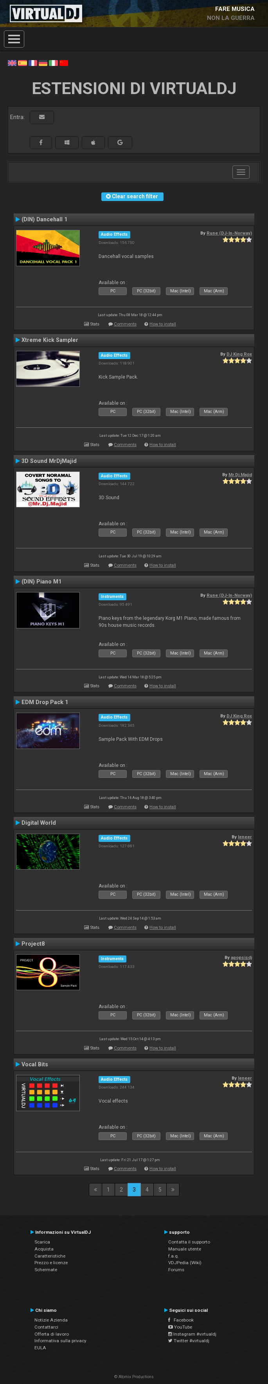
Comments (125, 324)
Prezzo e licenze (51, 1262)
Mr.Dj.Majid (240, 474)
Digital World (39, 823)
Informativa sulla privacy (60, 1340)
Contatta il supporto (189, 1242)
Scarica (42, 1242)
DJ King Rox (239, 354)
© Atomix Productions (134, 1376)
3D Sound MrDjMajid (49, 461)
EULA (40, 1347)
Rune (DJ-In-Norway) (229, 233)
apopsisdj (241, 957)
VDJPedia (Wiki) (184, 1262)
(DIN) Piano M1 (41, 581)
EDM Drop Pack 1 (45, 702)
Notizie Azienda (51, 1320)
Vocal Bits (35, 1064)
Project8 (33, 944)
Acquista (44, 1249)
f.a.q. (173, 1256)
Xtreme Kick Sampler (50, 340)
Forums (176, 1269)
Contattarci (46, 1327)
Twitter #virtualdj (188, 1340)
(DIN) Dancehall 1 (44, 219)
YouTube (180, 1327)
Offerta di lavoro (51, 1334)
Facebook (181, 1320)
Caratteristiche (49, 1256)
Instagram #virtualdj (192, 1334)
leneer (245, 837)
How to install (162, 324)
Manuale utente (184, 1249)
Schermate (45, 1269)
